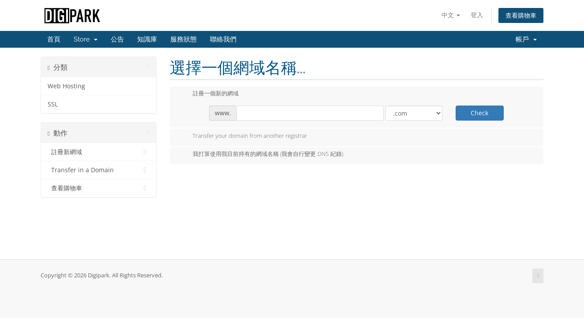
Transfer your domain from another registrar (243, 136)
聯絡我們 (223, 39)
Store (85, 39)
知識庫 (147, 39)
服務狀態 (183, 39)
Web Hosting (66, 86)
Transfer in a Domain (99, 170)
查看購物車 (520, 15)
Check (479, 113)
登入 (477, 15)
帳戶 (526, 39)
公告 (117, 39)
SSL (53, 104)
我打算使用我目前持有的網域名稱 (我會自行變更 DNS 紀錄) (261, 154)
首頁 (53, 39)
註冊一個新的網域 (209, 94)
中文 (451, 15)
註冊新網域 (99, 152)
